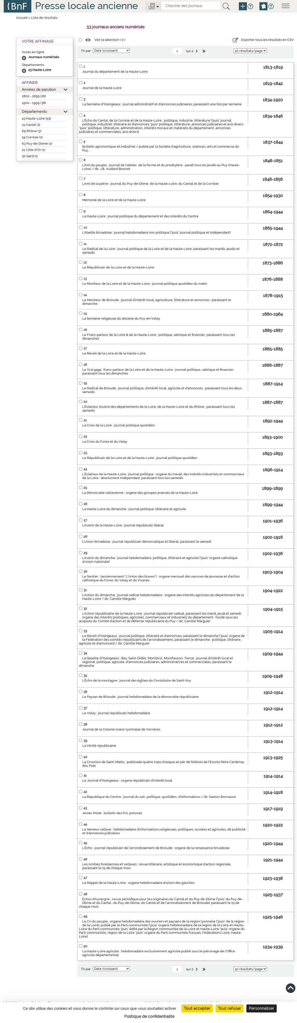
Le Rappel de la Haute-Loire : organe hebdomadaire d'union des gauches (138, 883)
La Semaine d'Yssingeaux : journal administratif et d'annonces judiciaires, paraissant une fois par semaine (162, 104)
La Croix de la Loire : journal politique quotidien (118, 425)
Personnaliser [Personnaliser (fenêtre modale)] (261, 1008)
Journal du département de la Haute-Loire (115, 71)
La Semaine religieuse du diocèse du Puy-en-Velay (121, 318)
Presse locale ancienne (86, 5)
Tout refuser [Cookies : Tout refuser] (229, 1008)
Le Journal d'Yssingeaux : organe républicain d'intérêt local (127, 780)
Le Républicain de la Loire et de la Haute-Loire (118, 267)
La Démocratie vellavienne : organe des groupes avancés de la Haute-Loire (140, 493)
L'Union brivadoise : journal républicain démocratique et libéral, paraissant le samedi (146, 541)
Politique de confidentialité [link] (149, 1016)
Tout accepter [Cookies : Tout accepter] (197, 1008)
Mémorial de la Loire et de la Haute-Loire (114, 200)
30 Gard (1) (30, 156)
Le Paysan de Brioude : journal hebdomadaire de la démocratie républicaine (140, 697)
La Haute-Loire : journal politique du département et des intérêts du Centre (140, 216)
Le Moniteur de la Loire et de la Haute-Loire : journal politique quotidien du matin (144, 284)
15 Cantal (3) (31, 125)
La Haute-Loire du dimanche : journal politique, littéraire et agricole (134, 509)
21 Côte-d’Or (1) (33, 150)
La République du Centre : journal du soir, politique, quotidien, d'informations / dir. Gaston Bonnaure (159, 797)
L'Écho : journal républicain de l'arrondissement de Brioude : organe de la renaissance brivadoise (156, 848)
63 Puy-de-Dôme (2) (37, 143)
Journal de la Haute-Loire (102, 88)
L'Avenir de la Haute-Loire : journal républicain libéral (123, 525)
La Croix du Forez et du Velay (104, 441)
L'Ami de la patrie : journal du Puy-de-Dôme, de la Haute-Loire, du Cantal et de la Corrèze (150, 183)
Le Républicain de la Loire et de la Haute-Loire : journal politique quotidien (139, 458)
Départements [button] (34, 111)
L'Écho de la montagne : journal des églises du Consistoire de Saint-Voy (136, 680)
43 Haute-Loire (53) (36, 118)
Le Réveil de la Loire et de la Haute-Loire (114, 353)
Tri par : (86, 51)
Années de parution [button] (39, 89)
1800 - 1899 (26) (34, 96)
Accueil (22, 18)
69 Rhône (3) (31, 131)
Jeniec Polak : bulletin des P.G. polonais (112, 813)
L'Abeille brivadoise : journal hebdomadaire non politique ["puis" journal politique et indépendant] (156, 232)
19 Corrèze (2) (32, 137)
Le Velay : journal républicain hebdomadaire (116, 713)
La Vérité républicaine (99, 746)
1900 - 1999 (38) (34, 103)
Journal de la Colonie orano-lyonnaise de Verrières (121, 729)
